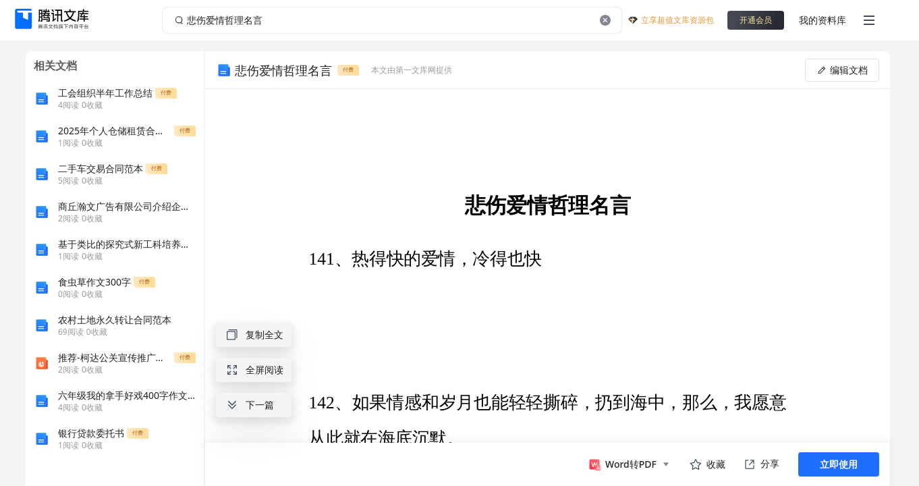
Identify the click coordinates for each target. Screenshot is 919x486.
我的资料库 (822, 20)
